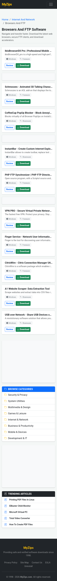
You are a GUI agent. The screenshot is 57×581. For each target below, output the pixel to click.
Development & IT (15, 438)
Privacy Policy (10, 562)
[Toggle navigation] (51, 4)
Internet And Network (23, 19)
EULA (47, 562)
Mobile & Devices (15, 432)
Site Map (24, 562)
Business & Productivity (18, 425)
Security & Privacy (15, 394)
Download (23, 65)
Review (9, 65)
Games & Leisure (15, 413)
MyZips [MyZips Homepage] (7, 4)
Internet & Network (16, 419)
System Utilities (14, 401)
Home (5, 19)
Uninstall (28, 566)
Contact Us (37, 562)
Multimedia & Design (17, 407)
